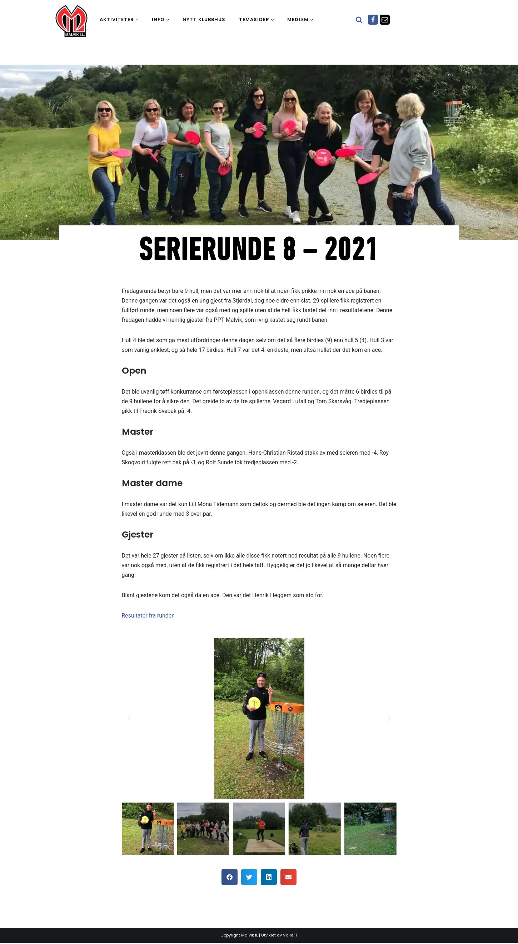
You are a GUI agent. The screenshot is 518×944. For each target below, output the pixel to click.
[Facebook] (373, 20)
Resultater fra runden (148, 616)
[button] (137, 20)
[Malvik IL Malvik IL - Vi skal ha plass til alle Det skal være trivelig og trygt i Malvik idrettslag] (71, 21)
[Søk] (359, 19)
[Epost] (385, 20)
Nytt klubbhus (204, 19)
